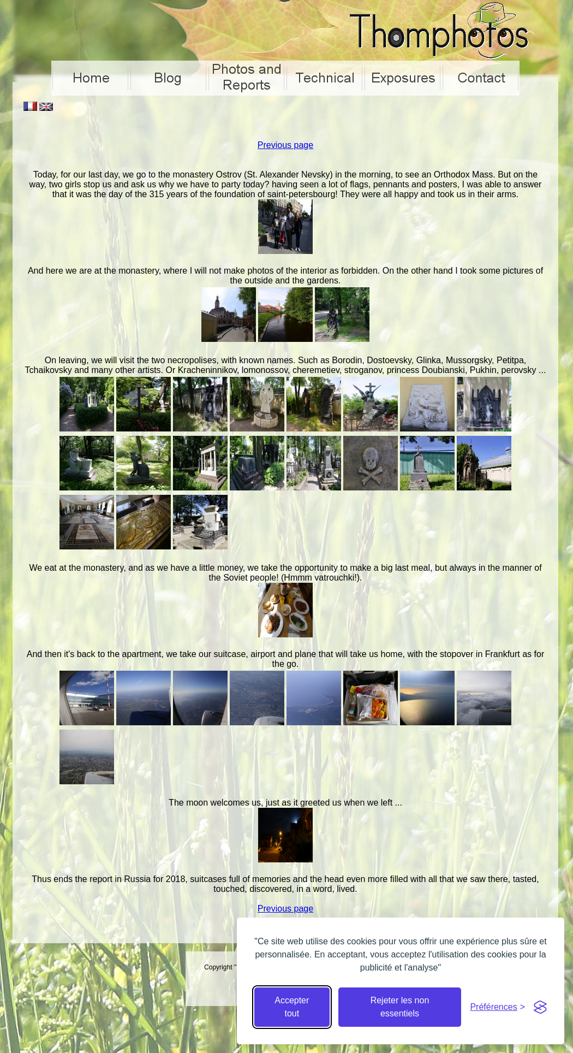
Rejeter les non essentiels (400, 1007)
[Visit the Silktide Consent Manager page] (540, 1007)
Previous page (285, 145)
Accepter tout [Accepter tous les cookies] (291, 1007)
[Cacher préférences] (497, 1007)
